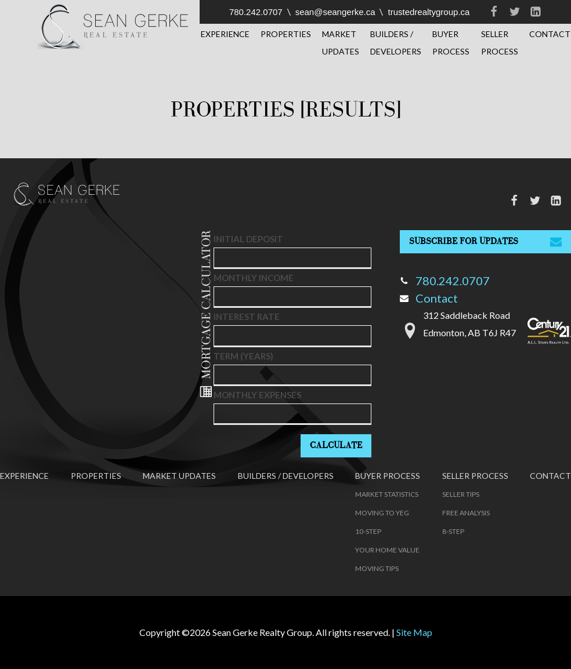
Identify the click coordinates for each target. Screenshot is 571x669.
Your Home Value (387, 550)
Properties (286, 34)
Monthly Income (254, 277)
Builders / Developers (395, 42)
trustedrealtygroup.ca (428, 12)
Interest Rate (247, 316)
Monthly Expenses (257, 395)
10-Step (368, 531)
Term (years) (243, 356)
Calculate (336, 445)
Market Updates (340, 42)
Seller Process (499, 42)
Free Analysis (466, 512)
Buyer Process (450, 42)
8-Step (453, 531)
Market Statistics (386, 494)
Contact (429, 298)
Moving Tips (377, 568)
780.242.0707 (256, 12)
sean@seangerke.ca (335, 12)
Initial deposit (248, 239)
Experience (225, 34)
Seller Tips (460, 494)
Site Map (414, 632)
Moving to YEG (382, 512)
